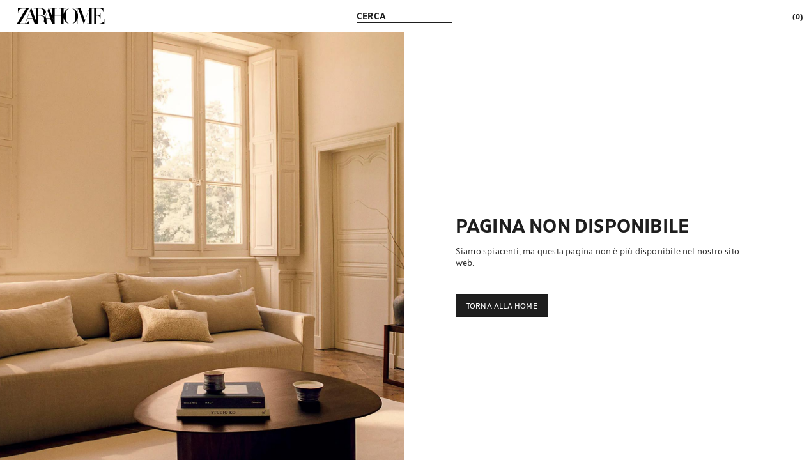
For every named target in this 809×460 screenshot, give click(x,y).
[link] (61, 16)
